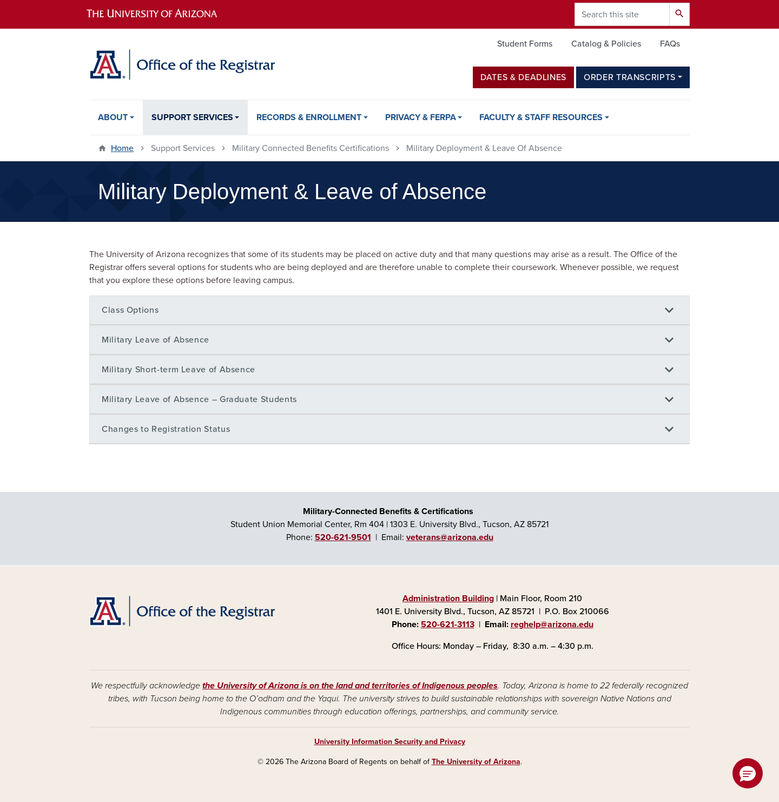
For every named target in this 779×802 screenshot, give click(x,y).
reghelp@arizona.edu (552, 624)
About (113, 117)
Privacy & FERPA (420, 117)
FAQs (670, 43)
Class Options (130, 310)
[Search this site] (622, 14)
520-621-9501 (343, 537)
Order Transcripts (630, 77)
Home (122, 148)
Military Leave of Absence (155, 339)
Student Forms (524, 43)
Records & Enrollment (308, 117)
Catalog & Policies (606, 43)
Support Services (192, 117)
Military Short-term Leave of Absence (178, 369)
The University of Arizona (476, 761)
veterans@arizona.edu (449, 537)
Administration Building (448, 598)
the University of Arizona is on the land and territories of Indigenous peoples (350, 685)
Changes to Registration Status (166, 429)
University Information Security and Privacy (389, 741)
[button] (747, 773)
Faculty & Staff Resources (541, 117)
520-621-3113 (447, 624)
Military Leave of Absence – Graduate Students (199, 399)
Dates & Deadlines (523, 77)
